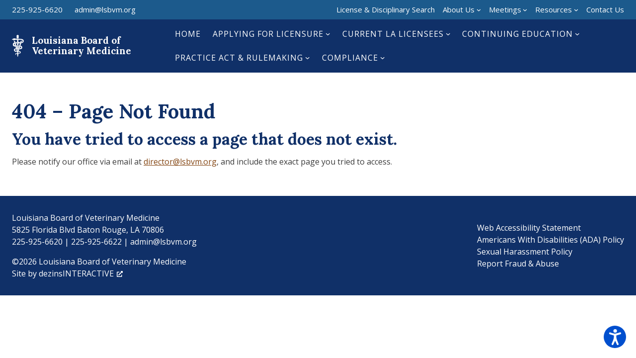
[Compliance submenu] (382, 57)
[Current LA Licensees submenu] (448, 33)
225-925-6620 (37, 9)
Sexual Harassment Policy (524, 251)
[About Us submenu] (479, 9)
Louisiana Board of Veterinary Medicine (81, 45)
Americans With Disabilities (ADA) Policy (550, 239)
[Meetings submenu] (525, 9)
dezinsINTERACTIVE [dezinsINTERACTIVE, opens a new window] (81, 273)
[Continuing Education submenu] (577, 33)
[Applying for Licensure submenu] (327, 33)
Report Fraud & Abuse (518, 263)
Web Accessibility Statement (529, 227)
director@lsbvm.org (180, 161)
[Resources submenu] (576, 9)
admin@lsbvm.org (105, 9)
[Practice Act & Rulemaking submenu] (307, 57)
